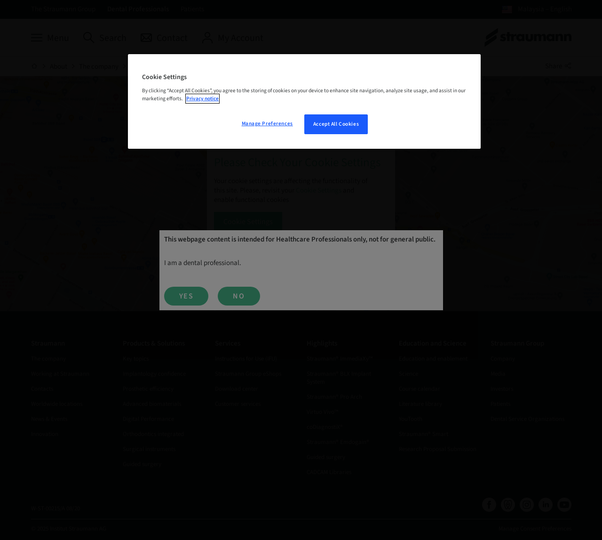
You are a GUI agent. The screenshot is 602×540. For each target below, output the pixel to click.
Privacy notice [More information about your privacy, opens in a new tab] (202, 99)
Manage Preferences (267, 124)
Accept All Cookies (336, 124)
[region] (304, 101)
